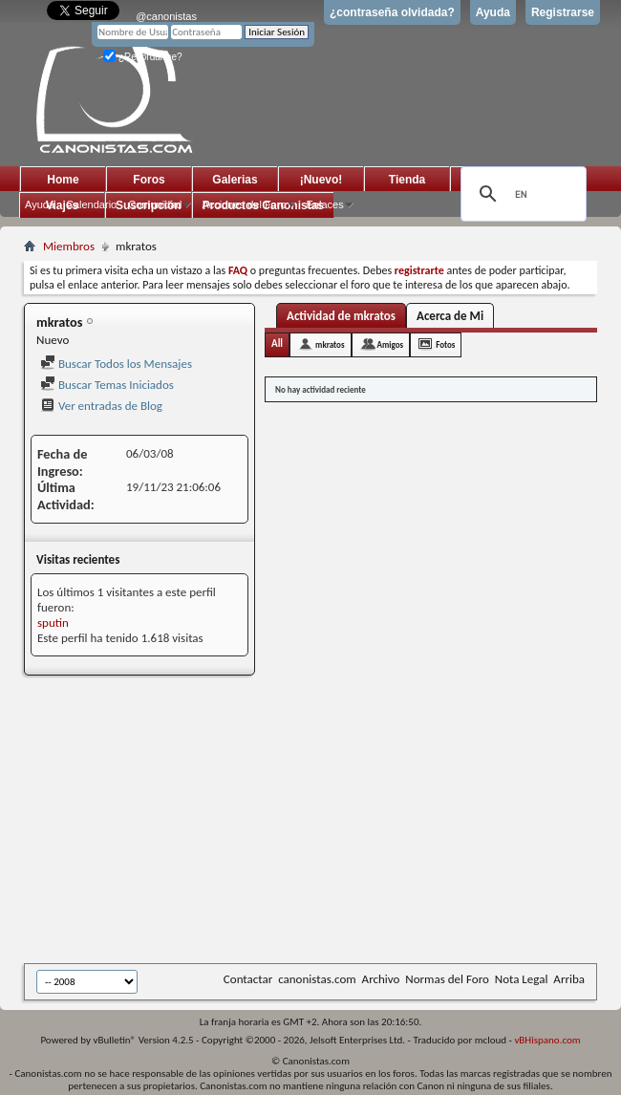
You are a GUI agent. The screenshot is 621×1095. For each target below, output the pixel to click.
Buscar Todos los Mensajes (116, 363)
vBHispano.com (547, 1040)
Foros (148, 179)
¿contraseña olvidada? (392, 12)
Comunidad (155, 204)
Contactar (248, 979)
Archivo (381, 979)
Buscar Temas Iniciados (107, 384)
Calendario (91, 204)
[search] (520, 193)
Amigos (390, 344)
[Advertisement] (312, 821)
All (277, 343)
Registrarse (562, 12)
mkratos (329, 344)
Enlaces (325, 204)
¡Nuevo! (321, 179)
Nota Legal (521, 979)
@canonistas (166, 16)
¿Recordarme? (142, 57)
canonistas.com (316, 979)
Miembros (69, 246)
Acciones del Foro (244, 204)
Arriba (569, 979)
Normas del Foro (446, 979)
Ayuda (493, 12)
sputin (53, 622)
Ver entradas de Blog (101, 405)
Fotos (445, 344)
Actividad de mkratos (341, 316)
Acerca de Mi (450, 316)
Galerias (234, 179)
